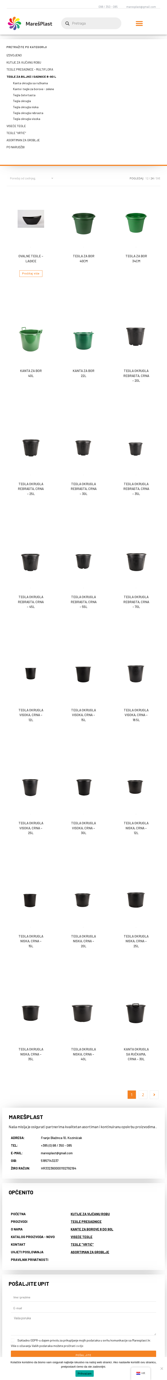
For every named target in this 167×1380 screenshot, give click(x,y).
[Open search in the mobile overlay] (91, 23)
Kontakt (18, 1244)
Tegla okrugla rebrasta (28, 113)
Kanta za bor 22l (83, 373)
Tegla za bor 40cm (83, 258)
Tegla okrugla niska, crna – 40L (83, 1054)
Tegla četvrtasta (24, 95)
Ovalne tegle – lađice (30, 258)
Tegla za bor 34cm (136, 258)
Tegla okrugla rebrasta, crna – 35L (136, 489)
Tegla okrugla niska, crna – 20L (83, 941)
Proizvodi (19, 1221)
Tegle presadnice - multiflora (30, 69)
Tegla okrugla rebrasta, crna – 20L (136, 375)
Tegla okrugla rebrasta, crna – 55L (84, 602)
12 (147, 178)
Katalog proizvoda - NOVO (33, 1237)
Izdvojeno (14, 55)
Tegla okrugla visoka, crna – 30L (83, 828)
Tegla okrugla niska (25, 107)
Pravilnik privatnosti (29, 1260)
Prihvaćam (85, 1373)
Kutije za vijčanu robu (24, 62)
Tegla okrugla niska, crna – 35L (30, 1054)
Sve (158, 178)
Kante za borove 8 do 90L (92, 1229)
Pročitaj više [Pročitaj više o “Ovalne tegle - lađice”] (31, 273)
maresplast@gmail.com (141, 6)
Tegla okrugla (22, 101)
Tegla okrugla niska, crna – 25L (136, 941)
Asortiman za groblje (23, 140)
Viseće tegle (16, 126)
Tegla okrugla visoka (26, 119)
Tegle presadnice (86, 1221)
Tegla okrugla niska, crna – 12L (136, 828)
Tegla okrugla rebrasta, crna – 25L (31, 489)
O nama (17, 1229)
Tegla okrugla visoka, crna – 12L (30, 715)
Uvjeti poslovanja (27, 1252)
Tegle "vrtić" (16, 133)
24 (152, 178)
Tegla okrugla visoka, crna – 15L (83, 715)
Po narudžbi (16, 147)
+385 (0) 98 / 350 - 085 (56, 1145)
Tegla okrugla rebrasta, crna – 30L (84, 489)
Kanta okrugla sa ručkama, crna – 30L (136, 1054)
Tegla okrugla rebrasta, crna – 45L (31, 602)
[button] (139, 23)
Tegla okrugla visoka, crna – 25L (30, 828)
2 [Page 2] (143, 1094)
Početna (18, 1214)
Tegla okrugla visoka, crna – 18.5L (136, 715)
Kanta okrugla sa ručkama (30, 83)
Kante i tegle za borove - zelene (33, 89)
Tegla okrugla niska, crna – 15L (30, 941)
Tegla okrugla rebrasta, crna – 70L (136, 602)
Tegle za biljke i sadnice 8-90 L (31, 76)
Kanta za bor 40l (31, 373)
